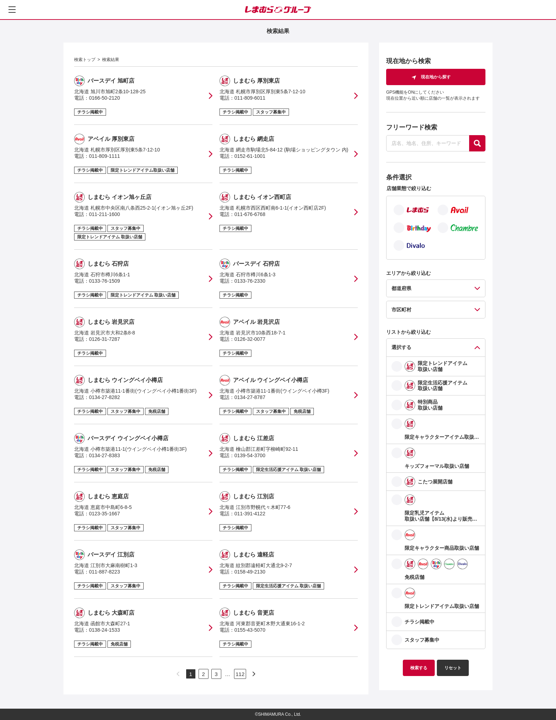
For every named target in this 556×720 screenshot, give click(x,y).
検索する (418, 667)
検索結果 (110, 59)
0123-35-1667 (104, 513)
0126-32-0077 (249, 339)
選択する (401, 347)
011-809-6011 (249, 98)
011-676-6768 (249, 214)
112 (239, 674)
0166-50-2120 (104, 98)
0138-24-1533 (104, 630)
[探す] (477, 143)
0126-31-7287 (104, 339)
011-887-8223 (104, 572)
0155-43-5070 (249, 630)
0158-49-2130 (249, 572)
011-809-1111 (104, 156)
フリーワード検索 (411, 127)
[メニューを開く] (12, 9)
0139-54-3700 (249, 455)
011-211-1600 (104, 214)
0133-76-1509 (104, 281)
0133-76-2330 (249, 281)
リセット (452, 667)
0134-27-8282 (104, 397)
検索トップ (84, 59)
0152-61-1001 (249, 156)
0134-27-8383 (104, 455)
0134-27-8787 (249, 397)
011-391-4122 (249, 513)
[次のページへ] (254, 674)
